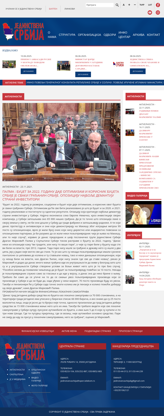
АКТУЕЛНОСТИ (17, 369)
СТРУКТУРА (67, 34)
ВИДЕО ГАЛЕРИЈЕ (36, 379)
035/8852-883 (95, 371)
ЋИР (142, 4)
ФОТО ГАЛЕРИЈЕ (39, 385)
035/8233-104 (67, 371)
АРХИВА (138, 34)
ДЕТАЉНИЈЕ (28, 71)
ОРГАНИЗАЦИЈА (89, 34)
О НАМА (52, 35)
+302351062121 (121, 390)
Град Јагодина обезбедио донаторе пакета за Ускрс (150, 281)
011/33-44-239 (136, 371)
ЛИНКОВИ (69, 8)
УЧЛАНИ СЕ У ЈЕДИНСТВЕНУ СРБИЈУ (24, 8)
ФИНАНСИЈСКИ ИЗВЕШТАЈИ (37, 331)
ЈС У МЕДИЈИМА (17, 379)
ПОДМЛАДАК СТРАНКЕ (98, 331)
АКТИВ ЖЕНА (69, 331)
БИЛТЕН (53, 8)
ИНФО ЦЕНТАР (124, 35)
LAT (150, 4)
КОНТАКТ (153, 34)
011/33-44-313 (121, 371)
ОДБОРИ (110, 34)
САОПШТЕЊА (16, 374)
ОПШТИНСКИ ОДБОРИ (38, 371)
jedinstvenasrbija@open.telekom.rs (77, 380)
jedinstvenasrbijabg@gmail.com (129, 380)
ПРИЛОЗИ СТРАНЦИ (131, 331)
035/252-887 (81, 371)
